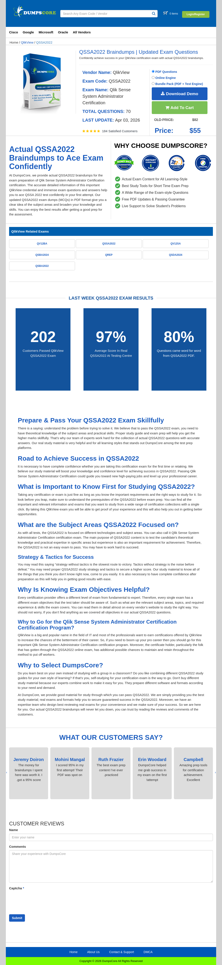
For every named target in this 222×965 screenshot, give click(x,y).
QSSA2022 (44, 42)
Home (14, 42)
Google (28, 32)
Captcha (16, 888)
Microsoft (46, 32)
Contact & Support (121, 952)
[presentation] (215, 772)
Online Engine (164, 78)
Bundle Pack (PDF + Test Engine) (177, 84)
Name (13, 830)
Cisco (13, 32)
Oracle (63, 32)
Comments (17, 846)
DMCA (148, 952)
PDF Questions (164, 71)
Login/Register (196, 14)
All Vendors (82, 32)
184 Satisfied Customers (119, 131)
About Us (93, 952)
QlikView (27, 42)
